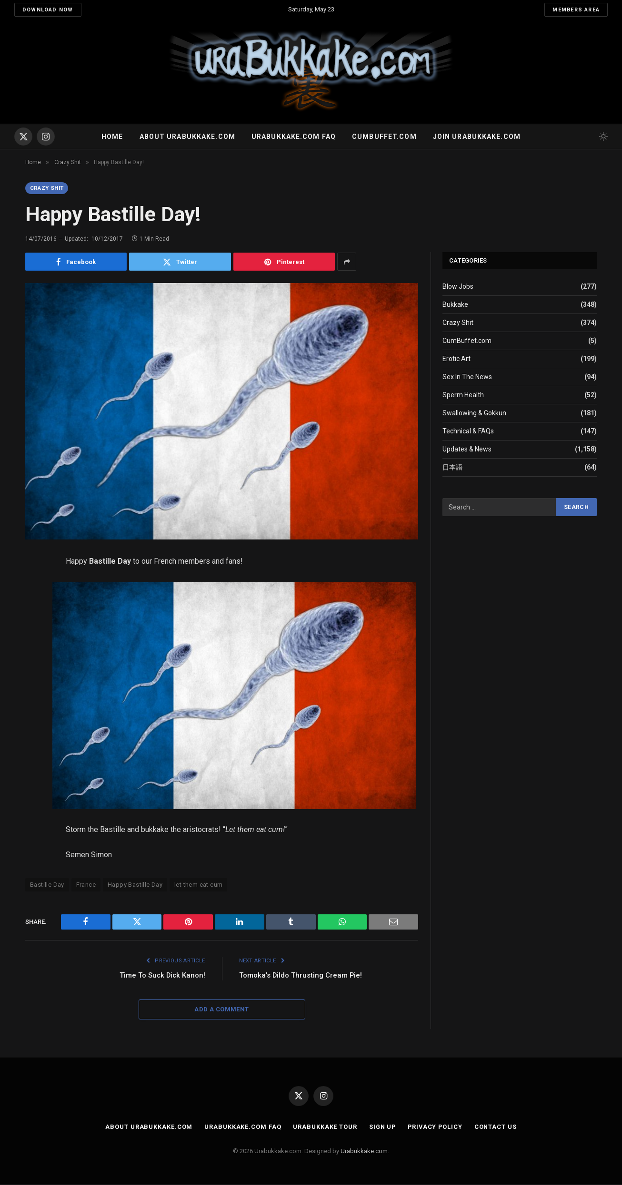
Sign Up (382, 1127)
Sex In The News (467, 377)
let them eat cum (198, 885)
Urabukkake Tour (323, 1127)
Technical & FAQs (468, 431)
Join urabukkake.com (477, 136)
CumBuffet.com (467, 341)
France (86, 885)
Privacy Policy (436, 1127)
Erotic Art (456, 359)
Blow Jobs (457, 287)
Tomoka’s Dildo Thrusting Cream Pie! (301, 975)
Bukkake (455, 305)
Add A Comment (221, 1010)
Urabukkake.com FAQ (293, 136)
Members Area (576, 10)
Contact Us (497, 1127)
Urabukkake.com (364, 1151)
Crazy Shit (48, 188)
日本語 (452, 467)
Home (112, 136)
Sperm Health (463, 395)
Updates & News (467, 449)
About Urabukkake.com (187, 136)
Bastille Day (47, 885)
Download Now (47, 10)
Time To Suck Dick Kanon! (161, 975)
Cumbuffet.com (384, 136)
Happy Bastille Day (135, 885)
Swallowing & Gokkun (474, 413)
